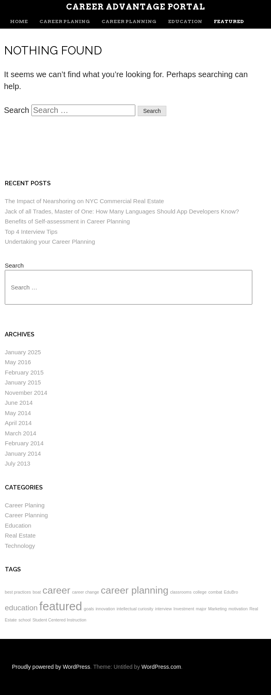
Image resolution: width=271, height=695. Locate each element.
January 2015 (23, 382)
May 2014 (18, 413)
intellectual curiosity (135, 608)
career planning (134, 590)
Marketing (217, 608)
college (200, 592)
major (201, 608)
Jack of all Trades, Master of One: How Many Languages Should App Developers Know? (122, 211)
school (24, 619)
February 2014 (24, 443)
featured (60, 606)
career (56, 590)
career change (85, 592)
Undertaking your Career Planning (50, 241)
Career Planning (128, 21)
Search (16, 110)
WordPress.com (161, 667)
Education (185, 21)
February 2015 (24, 372)
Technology (20, 545)
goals (89, 608)
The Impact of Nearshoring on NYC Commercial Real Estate (84, 201)
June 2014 (19, 402)
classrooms (180, 592)
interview (163, 608)
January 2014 (23, 453)
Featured (229, 21)
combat (215, 592)
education (21, 608)
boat (37, 592)
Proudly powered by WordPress (51, 667)
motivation (238, 608)
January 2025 (23, 352)
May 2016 (18, 362)
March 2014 (20, 433)
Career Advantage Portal (135, 7)
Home (19, 21)
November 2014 (26, 392)
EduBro (231, 592)
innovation (105, 608)
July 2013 (17, 463)
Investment (184, 608)
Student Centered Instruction (59, 619)
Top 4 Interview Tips (31, 231)
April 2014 (18, 422)
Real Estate (20, 535)
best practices (18, 592)
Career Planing (64, 21)
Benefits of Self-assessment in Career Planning (67, 221)
